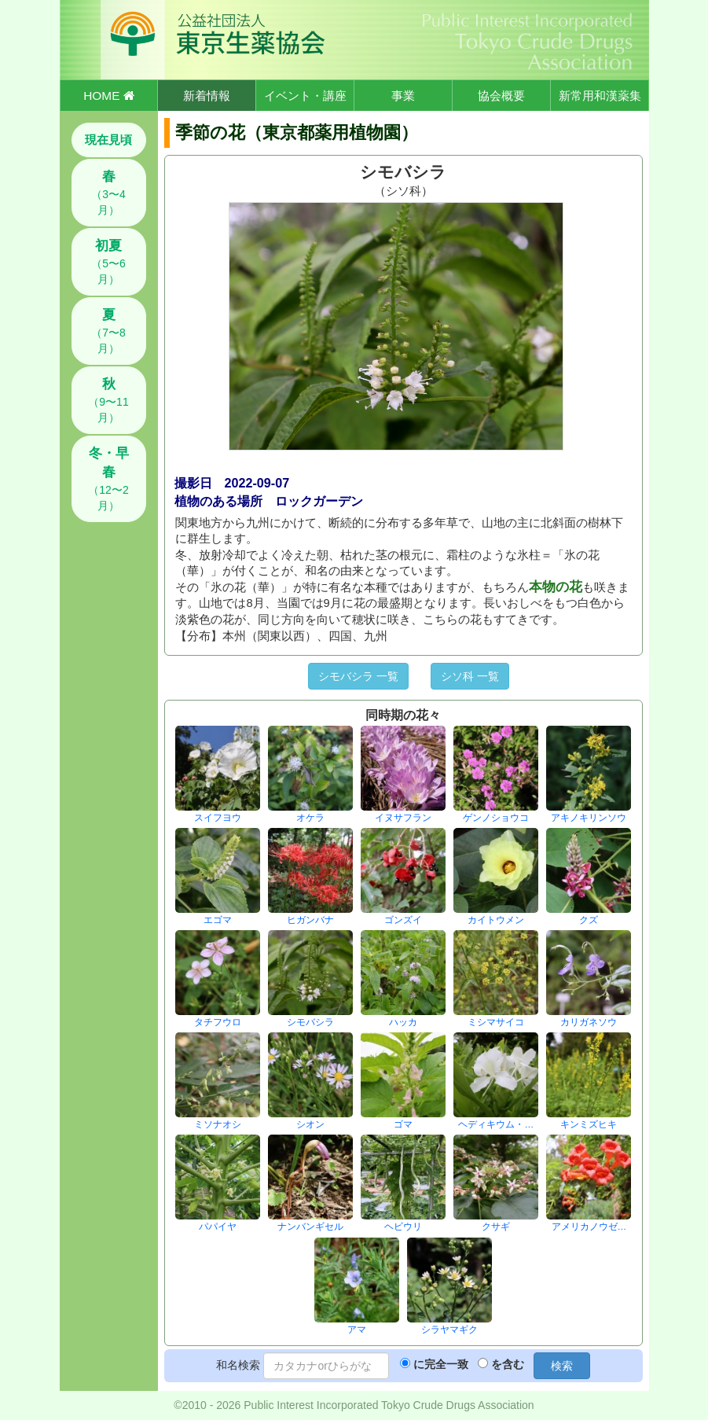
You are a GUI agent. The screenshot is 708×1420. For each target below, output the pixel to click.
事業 (403, 95)
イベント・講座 (305, 95)
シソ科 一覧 (470, 676)
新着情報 (206, 95)
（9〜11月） (108, 400)
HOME (108, 95)
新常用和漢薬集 (600, 95)
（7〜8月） (108, 331)
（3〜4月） (108, 192)
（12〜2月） (108, 479)
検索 (562, 1365)
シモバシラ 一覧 (358, 676)
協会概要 (501, 95)
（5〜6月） (108, 261)
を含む (507, 1364)
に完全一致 (440, 1364)
